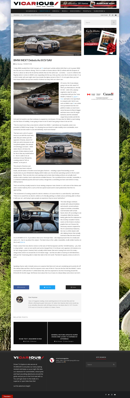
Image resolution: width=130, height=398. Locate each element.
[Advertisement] (100, 74)
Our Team (104, 15)
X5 (42, 68)
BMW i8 (22, 242)
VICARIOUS (31, 11)
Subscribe (99, 11)
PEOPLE (86, 11)
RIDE (64, 11)
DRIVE (55, 11)
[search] (113, 22)
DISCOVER (74, 11)
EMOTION (44, 11)
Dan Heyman (18, 64)
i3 (73, 103)
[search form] (97, 22)
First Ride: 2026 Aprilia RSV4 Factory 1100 (37, 15)
